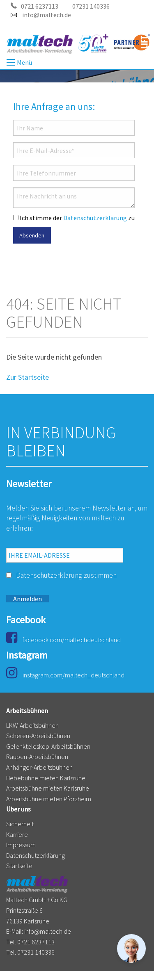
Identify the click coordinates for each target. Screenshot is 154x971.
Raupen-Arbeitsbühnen (37, 756)
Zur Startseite (27, 377)
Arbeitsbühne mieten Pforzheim (48, 799)
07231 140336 (91, 6)
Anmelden (27, 598)
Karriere (17, 834)
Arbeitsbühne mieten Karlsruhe (47, 788)
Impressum (21, 845)
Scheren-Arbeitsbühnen (38, 736)
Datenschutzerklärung (95, 218)
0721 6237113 (34, 6)
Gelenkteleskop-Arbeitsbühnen (48, 746)
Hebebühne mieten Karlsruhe (45, 778)
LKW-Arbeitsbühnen (32, 725)
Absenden (31, 235)
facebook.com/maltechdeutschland (63, 640)
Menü (11, 62)
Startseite (19, 866)
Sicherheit (20, 824)
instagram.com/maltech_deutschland (65, 675)
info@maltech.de (41, 15)
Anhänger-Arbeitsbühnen (39, 767)
